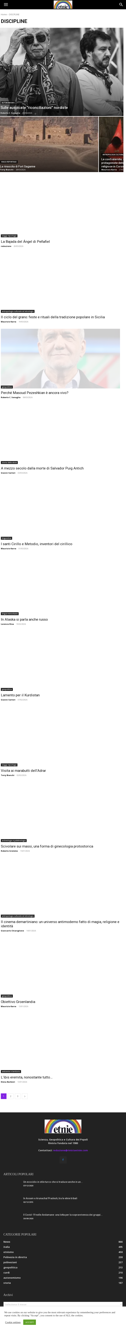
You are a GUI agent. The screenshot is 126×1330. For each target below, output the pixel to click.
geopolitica (7, 387)
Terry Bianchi (7, 775)
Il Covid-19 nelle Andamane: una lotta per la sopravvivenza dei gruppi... (63, 1214)
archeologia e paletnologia (14, 840)
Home (4, 14)
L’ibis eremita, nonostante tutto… (26, 1077)
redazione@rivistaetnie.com (70, 1150)
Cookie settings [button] (13, 1322)
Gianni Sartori (8, 473)
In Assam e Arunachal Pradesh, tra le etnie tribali (50, 1198)
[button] (5, 4)
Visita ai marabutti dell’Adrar (23, 771)
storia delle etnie (9, 462)
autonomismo (8, 103)
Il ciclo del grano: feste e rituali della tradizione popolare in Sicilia (53, 317)
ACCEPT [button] (29, 1322)
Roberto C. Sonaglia (11, 397)
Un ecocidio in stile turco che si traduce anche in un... (53, 1182)
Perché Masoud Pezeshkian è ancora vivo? (34, 393)
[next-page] (25, 1096)
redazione (6, 246)
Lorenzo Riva (7, 624)
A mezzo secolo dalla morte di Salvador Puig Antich (42, 468)
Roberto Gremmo (9, 851)
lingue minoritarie (10, 613)
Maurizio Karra (8, 321)
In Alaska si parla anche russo (24, 619)
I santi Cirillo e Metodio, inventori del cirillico (36, 544)
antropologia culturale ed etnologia (18, 311)
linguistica (6, 538)
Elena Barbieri (8, 1082)
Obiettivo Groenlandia (18, 1002)
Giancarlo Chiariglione (12, 930)
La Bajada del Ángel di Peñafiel (25, 242)
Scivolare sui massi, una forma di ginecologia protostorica (47, 846)
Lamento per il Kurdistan (20, 695)
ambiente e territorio (11, 1071)
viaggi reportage (9, 162)
